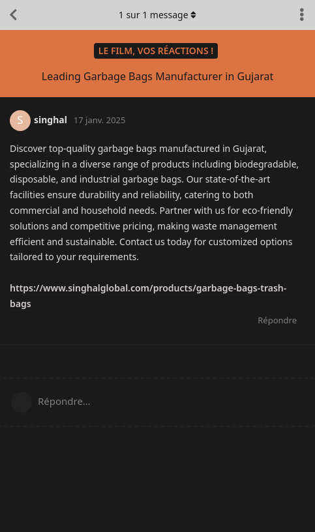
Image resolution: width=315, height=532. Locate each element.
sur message (158, 14)
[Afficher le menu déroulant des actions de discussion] (302, 15)
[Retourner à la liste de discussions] (13, 15)
